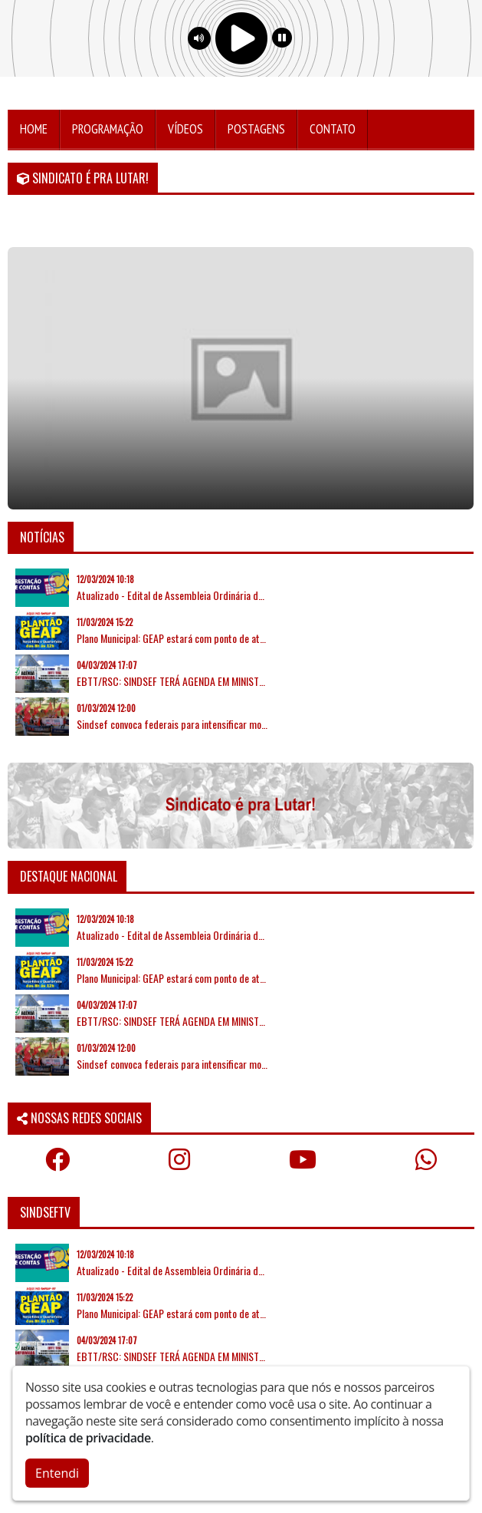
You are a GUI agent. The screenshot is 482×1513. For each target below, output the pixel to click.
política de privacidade (88, 1437)
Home (34, 128)
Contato (333, 128)
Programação (107, 128)
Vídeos (185, 128)
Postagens (256, 128)
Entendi (57, 1473)
